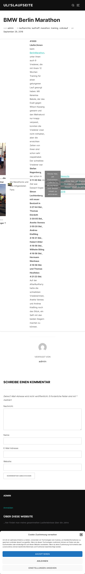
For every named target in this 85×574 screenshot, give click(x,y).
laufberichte (25, 28)
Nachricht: (8, 406)
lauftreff (35, 28)
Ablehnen (42, 561)
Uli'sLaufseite (18, 5)
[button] (81, 534)
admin (11, 28)
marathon (45, 28)
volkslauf (63, 28)
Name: (6, 435)
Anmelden (8, 507)
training (54, 28)
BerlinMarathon (37, 52)
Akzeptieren (42, 554)
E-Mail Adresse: (11, 448)
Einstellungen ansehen (43, 568)
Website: (7, 461)
